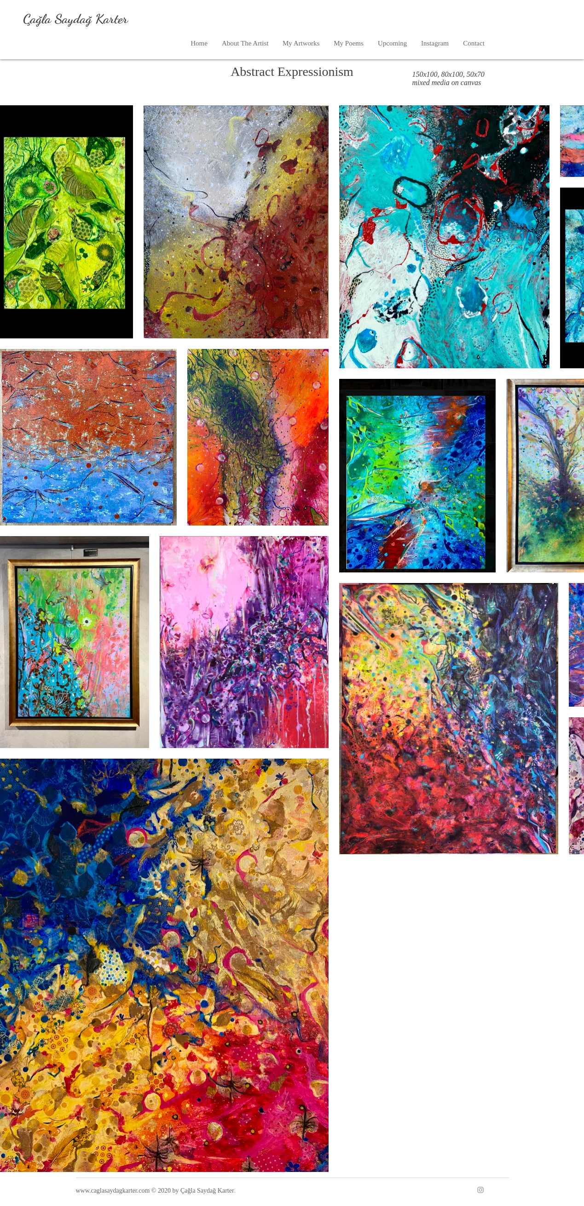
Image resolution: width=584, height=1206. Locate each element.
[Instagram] (480, 1190)
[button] (300, 43)
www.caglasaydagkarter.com (113, 1190)
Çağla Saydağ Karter (75, 19)
